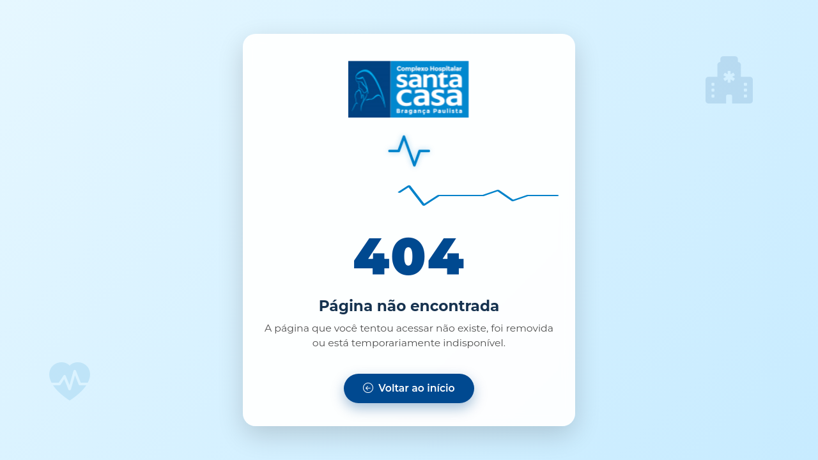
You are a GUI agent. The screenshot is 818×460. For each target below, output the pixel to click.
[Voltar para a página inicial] (409, 388)
